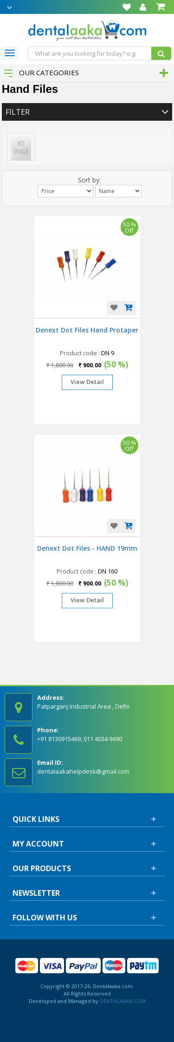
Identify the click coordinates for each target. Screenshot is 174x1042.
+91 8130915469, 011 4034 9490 (79, 739)
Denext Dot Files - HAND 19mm (87, 548)
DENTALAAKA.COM (122, 1000)
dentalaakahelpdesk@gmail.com (83, 771)
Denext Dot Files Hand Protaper (87, 330)
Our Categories (41, 72)
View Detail (87, 382)
